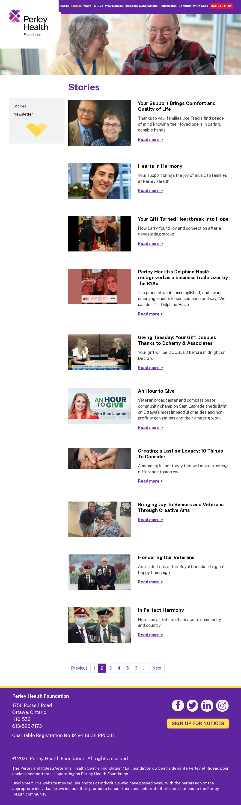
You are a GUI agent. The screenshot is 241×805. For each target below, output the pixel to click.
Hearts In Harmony (160, 166)
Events (64, 6)
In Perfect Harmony (161, 610)
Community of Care (193, 6)
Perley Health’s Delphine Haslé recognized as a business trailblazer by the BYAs (183, 277)
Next (157, 668)
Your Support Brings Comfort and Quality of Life (177, 106)
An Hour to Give (156, 391)
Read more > (150, 139)
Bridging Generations (141, 6)
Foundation (168, 6)
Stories (76, 6)
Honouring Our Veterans (166, 557)
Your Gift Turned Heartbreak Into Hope (183, 219)
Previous (79, 668)
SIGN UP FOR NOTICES (198, 723)
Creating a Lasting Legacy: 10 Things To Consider (180, 453)
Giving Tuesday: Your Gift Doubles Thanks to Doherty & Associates (177, 340)
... (144, 668)
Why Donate (114, 6)
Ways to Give (93, 6)
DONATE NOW (221, 6)
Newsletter (23, 114)
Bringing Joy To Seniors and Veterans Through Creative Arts (181, 507)
